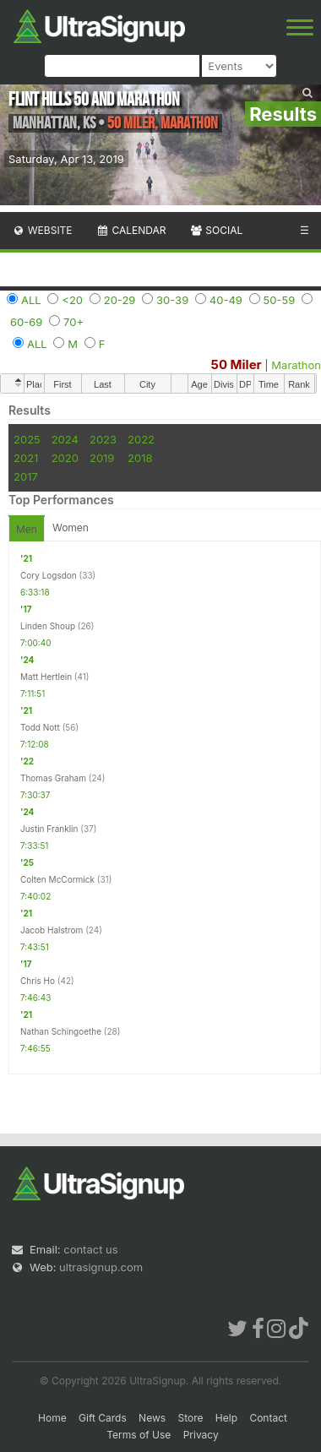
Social (215, 230)
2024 (65, 439)
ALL (31, 300)
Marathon (296, 365)
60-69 (26, 322)
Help (226, 1417)
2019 (102, 458)
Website (42, 230)
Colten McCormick (57, 879)
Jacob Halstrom (51, 930)
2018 (140, 458)
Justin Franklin (49, 829)
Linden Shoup (47, 626)
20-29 (120, 300)
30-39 (172, 300)
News (152, 1417)
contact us (90, 1249)
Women (70, 527)
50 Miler (236, 364)
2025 (27, 439)
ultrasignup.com (101, 1267)
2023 (103, 439)
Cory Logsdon (48, 575)
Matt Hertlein (46, 677)
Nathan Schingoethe (60, 1031)
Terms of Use (138, 1434)
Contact (268, 1417)
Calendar (131, 230)
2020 (65, 458)
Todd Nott (40, 727)
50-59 (280, 300)
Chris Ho (37, 981)
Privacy (201, 1434)
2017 (26, 476)
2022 (141, 439)
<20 (72, 300)
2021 (26, 458)
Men (26, 529)
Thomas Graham (53, 778)
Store (190, 1417)
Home (52, 1417)
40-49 (225, 300)
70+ (73, 322)
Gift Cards (103, 1417)
